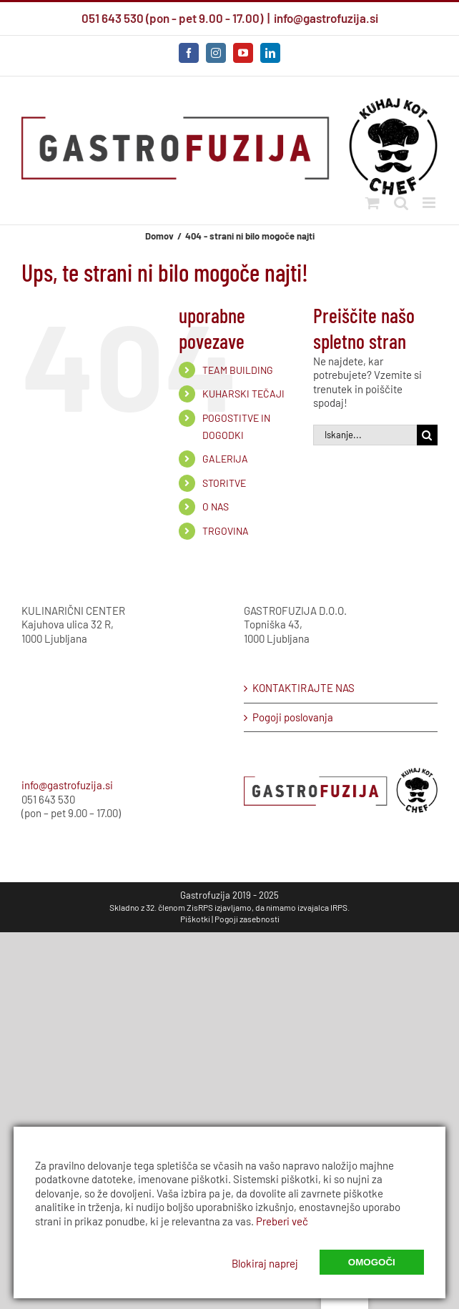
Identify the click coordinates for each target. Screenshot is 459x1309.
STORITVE (224, 483)
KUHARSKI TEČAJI (243, 393)
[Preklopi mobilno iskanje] (401, 202)
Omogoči (371, 1262)
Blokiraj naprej (265, 1263)
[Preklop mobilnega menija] (430, 202)
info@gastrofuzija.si (326, 18)
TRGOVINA (225, 531)
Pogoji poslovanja (292, 717)
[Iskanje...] (365, 435)
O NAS (215, 506)
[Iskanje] (427, 435)
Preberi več (282, 1221)
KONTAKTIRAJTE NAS (303, 687)
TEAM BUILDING (237, 370)
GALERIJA (225, 459)
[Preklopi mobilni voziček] (372, 202)
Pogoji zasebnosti (247, 919)
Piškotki (195, 919)
